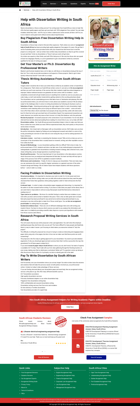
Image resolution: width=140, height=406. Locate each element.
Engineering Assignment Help (64, 375)
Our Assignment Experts (27, 378)
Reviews (94, 4)
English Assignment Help (63, 372)
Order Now (111, 4)
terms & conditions (26, 390)
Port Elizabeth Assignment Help (100, 381)
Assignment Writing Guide (28, 381)
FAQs (22, 393)
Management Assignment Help (64, 387)
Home (45, 4)
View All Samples (96, 357)
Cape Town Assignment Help (99, 372)
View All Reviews (43, 357)
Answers (64, 4)
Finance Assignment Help (63, 378)
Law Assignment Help (62, 384)
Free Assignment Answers (28, 372)
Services (54, 4)
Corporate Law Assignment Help (65, 381)
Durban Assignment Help (98, 378)
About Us (23, 387)
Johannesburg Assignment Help (100, 375)
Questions (74, 4)
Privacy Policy (24, 384)
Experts (83, 4)
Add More (115, 106)
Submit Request (104, 115)
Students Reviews (26, 375)
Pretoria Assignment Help (98, 384)
